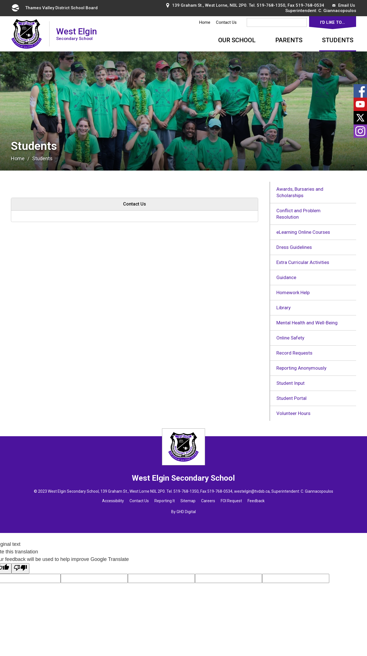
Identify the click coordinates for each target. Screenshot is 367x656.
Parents (288, 40)
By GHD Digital (183, 511)
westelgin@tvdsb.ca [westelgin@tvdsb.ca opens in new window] (252, 491)
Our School (237, 40)
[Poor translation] (20, 568)
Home (204, 22)
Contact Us (226, 22)
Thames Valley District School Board (54, 7)
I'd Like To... (332, 22)
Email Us (343, 5)
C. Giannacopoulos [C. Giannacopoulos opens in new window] (337, 10)
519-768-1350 (271, 5)
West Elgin (76, 33)
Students (337, 40)
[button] (303, 158)
